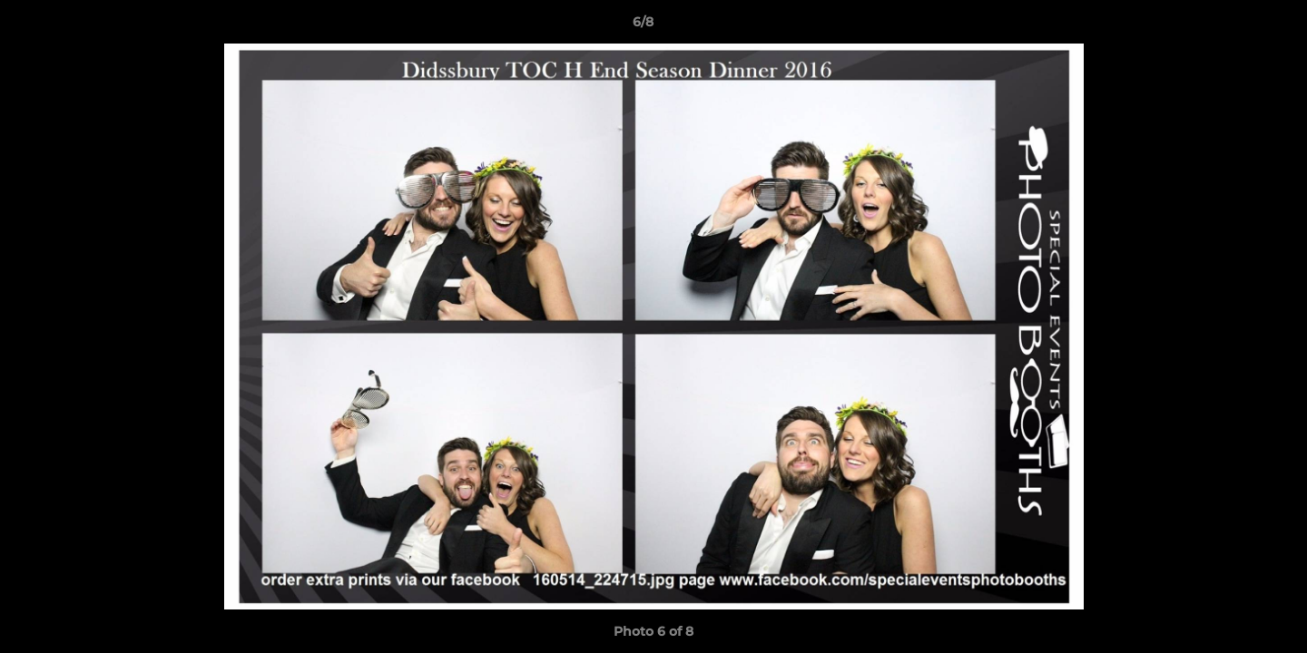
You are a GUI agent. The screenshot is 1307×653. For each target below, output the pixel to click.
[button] (1231, 26)
